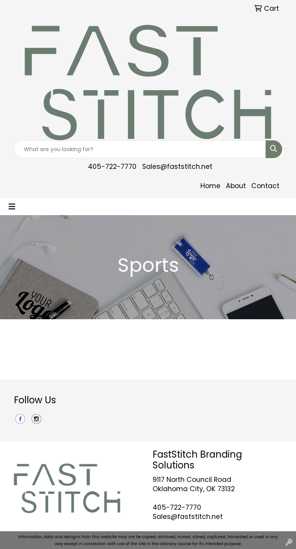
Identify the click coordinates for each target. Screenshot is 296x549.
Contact (265, 185)
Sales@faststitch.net (177, 166)
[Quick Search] (140, 149)
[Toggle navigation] (12, 206)
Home (210, 185)
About (236, 185)
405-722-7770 (112, 166)
